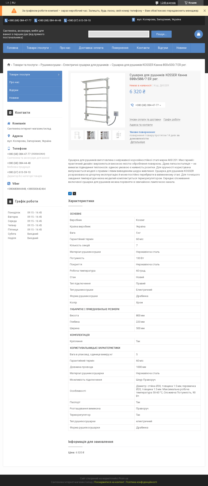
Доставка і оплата (91, 47)
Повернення (120, 47)
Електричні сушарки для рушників (86, 64)
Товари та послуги (25, 64)
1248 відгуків (168, 2)
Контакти (143, 47)
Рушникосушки (51, 64)
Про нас (65, 47)
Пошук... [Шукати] (161, 34)
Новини (181, 47)
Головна (12, 47)
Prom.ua (123, 478)
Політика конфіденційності (141, 482)
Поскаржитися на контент (109, 482)
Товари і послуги (38, 47)
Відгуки (163, 47)
